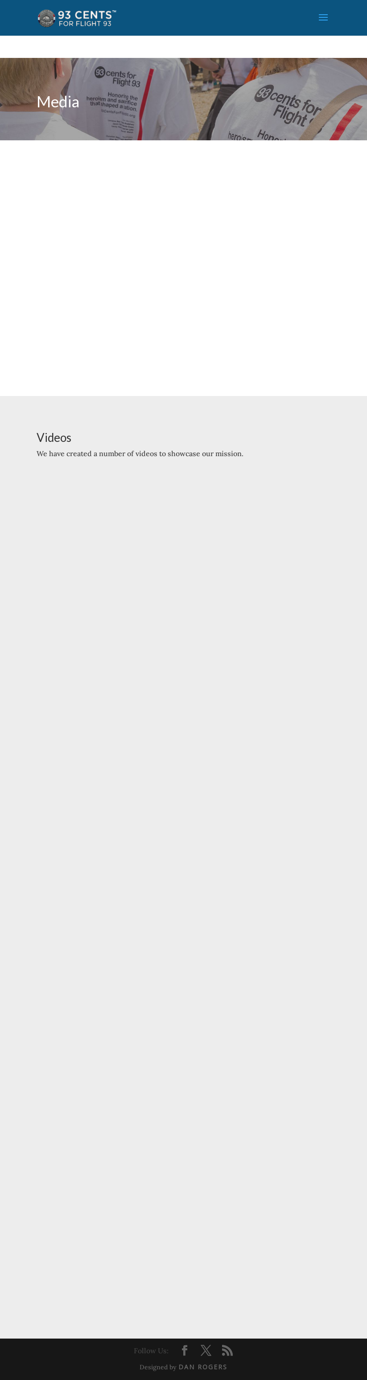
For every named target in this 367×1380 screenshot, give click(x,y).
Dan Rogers (202, 1367)
